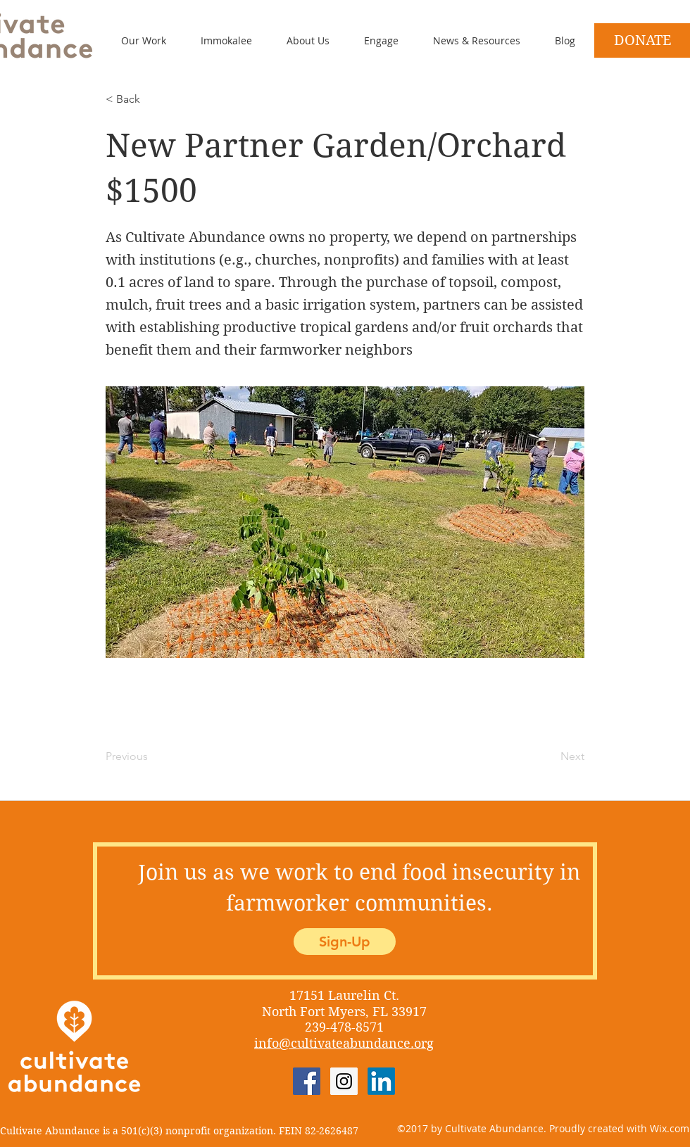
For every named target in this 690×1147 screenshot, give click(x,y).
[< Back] (152, 99)
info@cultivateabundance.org (344, 1043)
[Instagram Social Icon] (344, 1081)
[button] (371, 40)
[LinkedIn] (381, 1081)
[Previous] (152, 756)
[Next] (549, 756)
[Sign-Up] (345, 941)
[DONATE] (642, 40)
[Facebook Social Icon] (306, 1081)
